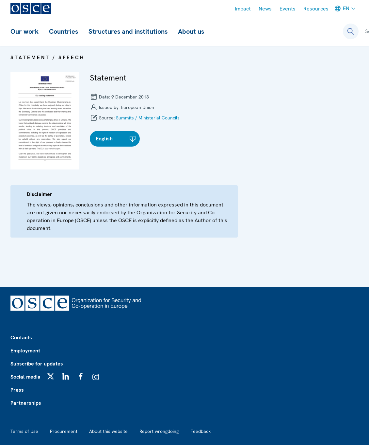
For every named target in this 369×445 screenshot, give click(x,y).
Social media (25, 376)
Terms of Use (24, 431)
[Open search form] (351, 31)
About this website (108, 431)
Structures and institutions (128, 31)
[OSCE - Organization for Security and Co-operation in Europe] (30, 8)
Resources (316, 8)
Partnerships (25, 403)
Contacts (21, 337)
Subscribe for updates (36, 363)
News (265, 8)
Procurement (63, 431)
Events (288, 8)
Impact (243, 8)
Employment (25, 350)
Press (17, 389)
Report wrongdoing (159, 431)
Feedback (200, 431)
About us (191, 31)
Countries (63, 31)
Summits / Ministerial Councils (148, 118)
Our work (24, 31)
